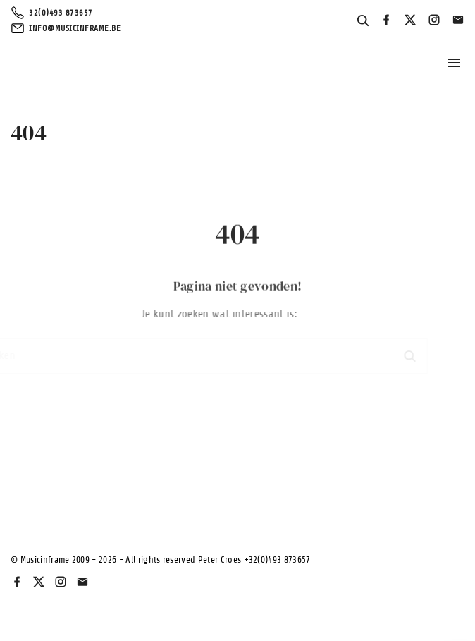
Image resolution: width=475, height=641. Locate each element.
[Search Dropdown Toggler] (363, 21)
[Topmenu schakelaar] (453, 62)
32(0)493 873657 (61, 13)
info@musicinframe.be (75, 28)
